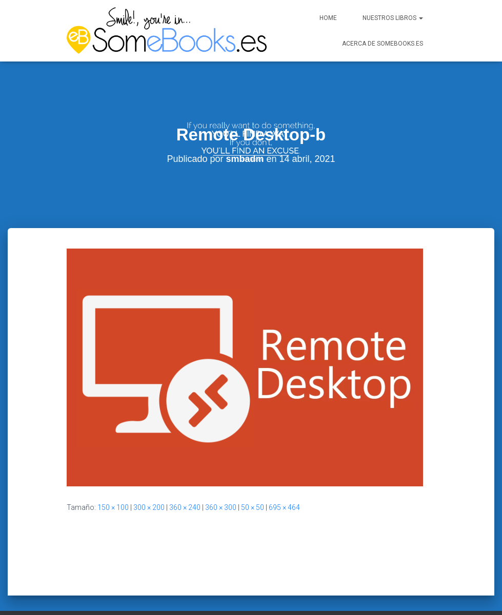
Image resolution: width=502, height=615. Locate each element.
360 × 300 (220, 486)
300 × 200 (149, 486)
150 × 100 (113, 486)
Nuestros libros (393, 18)
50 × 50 (252, 486)
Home (328, 18)
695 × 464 (284, 486)
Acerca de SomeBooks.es (382, 43)
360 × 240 (184, 486)
